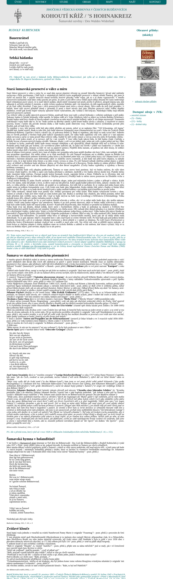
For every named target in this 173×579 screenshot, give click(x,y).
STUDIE (64, 2)
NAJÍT (132, 2)
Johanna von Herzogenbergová (36, 246)
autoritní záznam (138, 115)
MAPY (109, 2)
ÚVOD (18, 2)
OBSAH (86, 2)
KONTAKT (155, 2)
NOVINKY (40, 2)
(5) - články (136, 118)
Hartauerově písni (28, 443)
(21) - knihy (136, 121)
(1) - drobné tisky (139, 124)
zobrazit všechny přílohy (146, 101)
